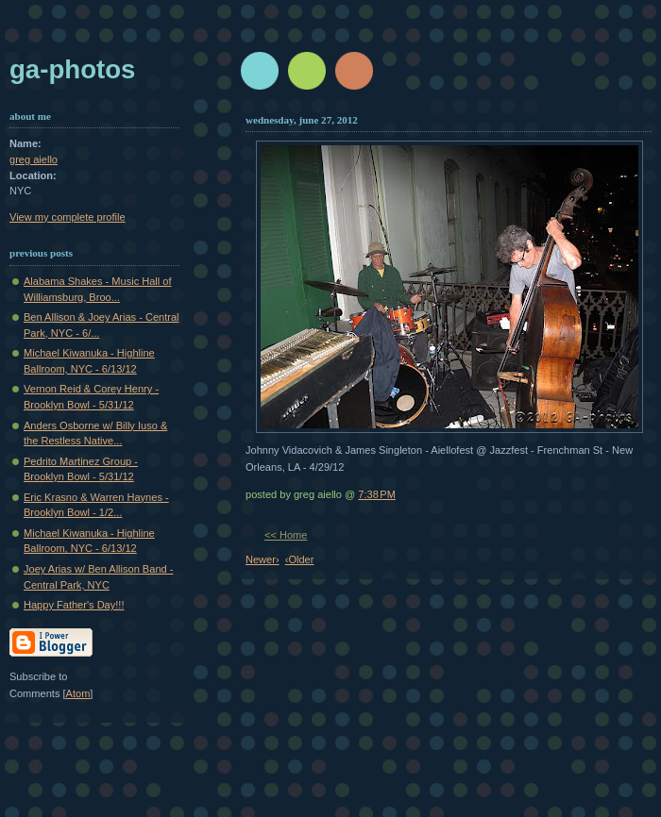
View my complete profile (67, 217)
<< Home (285, 535)
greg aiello (33, 159)
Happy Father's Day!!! (74, 604)
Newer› (263, 559)
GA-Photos (72, 69)
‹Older (299, 559)
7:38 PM (377, 494)
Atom (78, 693)
